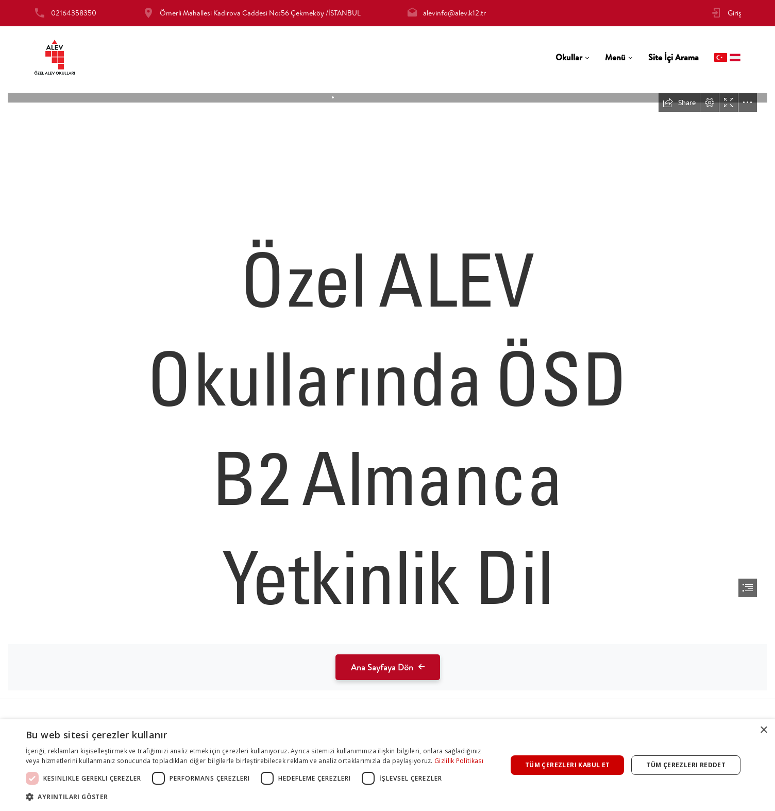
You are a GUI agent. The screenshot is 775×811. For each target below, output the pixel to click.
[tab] (572, 57)
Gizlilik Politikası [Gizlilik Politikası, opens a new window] (458, 760)
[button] (259, 796)
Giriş (735, 13)
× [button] (763, 730)
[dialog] (387, 765)
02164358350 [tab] (73, 13)
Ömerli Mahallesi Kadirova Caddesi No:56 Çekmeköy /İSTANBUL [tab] (260, 13)
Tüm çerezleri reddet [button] (686, 765)
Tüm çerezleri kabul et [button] (567, 765)
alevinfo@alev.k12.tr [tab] (454, 13)
